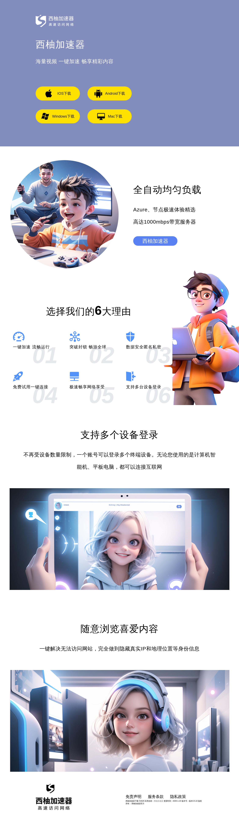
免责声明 (133, 796)
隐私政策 (178, 796)
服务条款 (156, 796)
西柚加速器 (155, 241)
